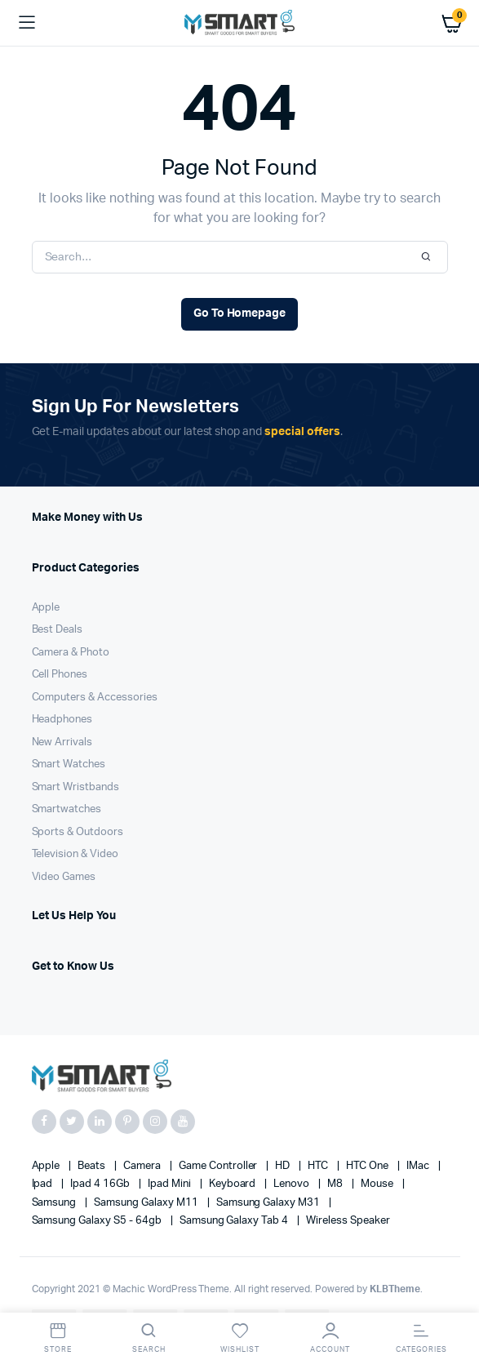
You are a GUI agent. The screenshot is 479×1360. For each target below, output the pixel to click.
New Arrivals (62, 742)
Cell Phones (60, 674)
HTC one (368, 1166)
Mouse (378, 1184)
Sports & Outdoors (78, 832)
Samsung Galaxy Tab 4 (235, 1221)
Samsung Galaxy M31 (269, 1203)
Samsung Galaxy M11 (147, 1203)
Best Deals (57, 629)
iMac (419, 1166)
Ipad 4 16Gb (101, 1184)
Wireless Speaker (348, 1221)
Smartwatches (67, 809)
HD (283, 1166)
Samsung (55, 1203)
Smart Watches (69, 764)
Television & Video (75, 854)
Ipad (43, 1184)
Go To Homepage (239, 313)
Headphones (62, 719)
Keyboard (234, 1184)
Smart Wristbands (76, 787)
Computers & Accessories (94, 697)
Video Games (64, 877)
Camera (143, 1166)
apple (47, 1166)
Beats (93, 1166)
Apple (46, 607)
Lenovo (292, 1184)
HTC (319, 1166)
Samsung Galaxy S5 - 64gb (98, 1221)
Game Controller (219, 1166)
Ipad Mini (170, 1184)
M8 (336, 1184)
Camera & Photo (71, 652)
